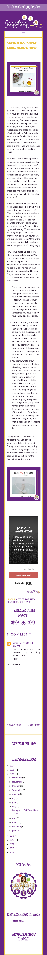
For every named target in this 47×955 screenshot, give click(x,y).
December (17, 777)
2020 (12, 769)
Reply (15, 658)
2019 (12, 774)
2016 (12, 844)
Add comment (14, 664)
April (14, 818)
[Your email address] (23, 569)
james (15, 643)
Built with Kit (23, 583)
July (14, 798)
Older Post (33, 724)
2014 (12, 852)
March (15, 822)
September (17, 790)
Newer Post (14, 724)
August (15, 794)
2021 (12, 765)
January (16, 830)
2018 (12, 835)
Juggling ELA (18, 920)
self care (25, 602)
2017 (12, 840)
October (16, 786)
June (14, 802)
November (17, 781)
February (16, 826)
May (14, 806)
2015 (12, 848)
